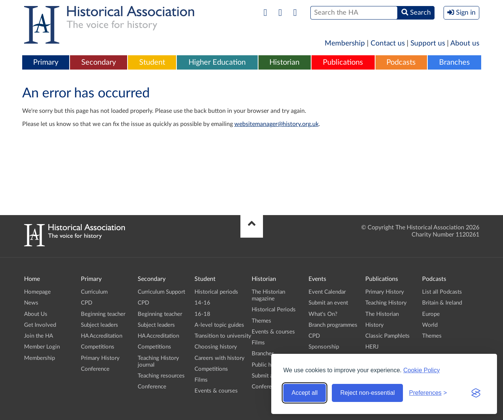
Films (201, 380)
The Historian (382, 314)
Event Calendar (327, 292)
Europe (431, 314)
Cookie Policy (421, 370)
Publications (343, 62)
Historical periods (216, 292)
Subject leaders (99, 325)
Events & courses (216, 391)
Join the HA (38, 336)
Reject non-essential (367, 393)
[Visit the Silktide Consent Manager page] (476, 393)
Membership (345, 43)
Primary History (100, 358)
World (430, 325)
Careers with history (220, 358)
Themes (261, 321)
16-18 (202, 314)
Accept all (305, 393)
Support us (427, 43)
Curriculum (94, 292)
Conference (95, 369)
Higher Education (217, 62)
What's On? (322, 314)
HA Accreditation (101, 336)
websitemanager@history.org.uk (276, 124)
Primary (45, 62)
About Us (35, 314)
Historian (284, 62)
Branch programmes (332, 325)
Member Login (42, 347)
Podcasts (401, 62)
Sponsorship (323, 347)
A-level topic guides (219, 325)
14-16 (202, 303)
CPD (86, 303)
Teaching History (386, 303)
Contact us (388, 43)
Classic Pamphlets (387, 336)
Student (152, 62)
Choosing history (216, 347)
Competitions (97, 347)
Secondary (98, 62)
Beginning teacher (103, 314)
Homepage (37, 292)
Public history (269, 365)
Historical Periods (274, 309)
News (31, 303)
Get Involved (40, 325)
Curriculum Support (161, 292)
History (374, 325)
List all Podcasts (442, 292)
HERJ (371, 347)
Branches (454, 62)
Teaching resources (161, 376)
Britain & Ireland (442, 303)
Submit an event (328, 303)
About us (464, 43)
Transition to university (223, 336)
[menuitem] (46, 62)
